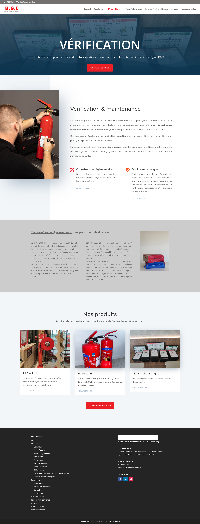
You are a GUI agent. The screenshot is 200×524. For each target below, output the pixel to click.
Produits (98, 9)
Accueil (87, 9)
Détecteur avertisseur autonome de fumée (51, 473)
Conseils (37, 490)
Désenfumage (39, 450)
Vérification (38, 483)
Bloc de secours (40, 463)
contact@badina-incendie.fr (129, 479)
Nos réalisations (134, 9)
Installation (38, 493)
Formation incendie (42, 486)
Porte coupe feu (40, 460)
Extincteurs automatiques (44, 476)
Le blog (174, 9)
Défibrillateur (39, 470)
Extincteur (38, 447)
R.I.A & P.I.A (38, 457)
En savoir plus (82, 188)
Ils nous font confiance (156, 9)
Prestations (114, 9)
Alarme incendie (40, 466)
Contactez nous (100, 66)
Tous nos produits (100, 405)
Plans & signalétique (42, 453)
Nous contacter (188, 9)
